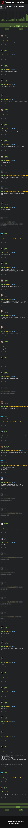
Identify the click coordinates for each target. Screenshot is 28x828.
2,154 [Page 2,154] (10, 26)
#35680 (13, 376)
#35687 (13, 252)
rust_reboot (4, 40)
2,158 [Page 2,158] (26, 26)
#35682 (13, 331)
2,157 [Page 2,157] (22, 26)
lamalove (6, 402)
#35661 (12, 646)
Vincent (6, 523)
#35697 (13, 99)
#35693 (13, 160)
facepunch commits (12, 2)
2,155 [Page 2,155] (14, 26)
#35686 (13, 267)
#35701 (12, 40)
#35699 (13, 69)
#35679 (13, 362)
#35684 (13, 299)
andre (5, 35)
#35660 (13, 662)
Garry (5, 50)
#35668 (13, 542)
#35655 (13, 721)
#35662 (13, 631)
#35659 (13, 677)
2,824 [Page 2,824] (21, 29)
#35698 (13, 84)
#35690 (13, 207)
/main (9, 40)
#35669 (20, 528)
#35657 (13, 706)
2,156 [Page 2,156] (18, 26)
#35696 (13, 114)
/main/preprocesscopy (13, 450)
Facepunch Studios (15, 821)
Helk (5, 478)
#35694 (13, 144)
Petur (5, 233)
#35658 (13, 691)
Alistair (6, 109)
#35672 (13, 482)
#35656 (13, 736)
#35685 (13, 284)
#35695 (13, 129)
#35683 (13, 315)
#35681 (12, 346)
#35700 (13, 55)
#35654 (13, 751)
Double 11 (6, 171)
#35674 (22, 450)
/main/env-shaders (12, 528)
